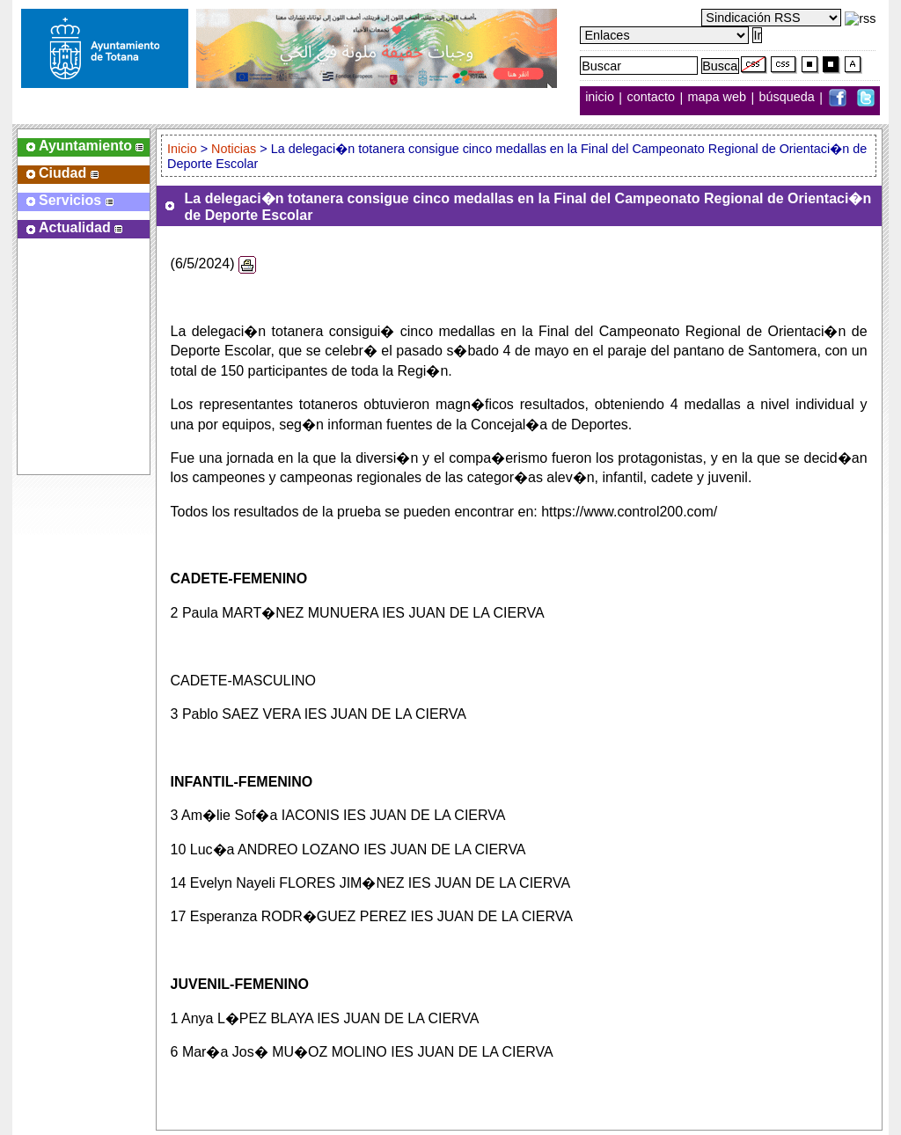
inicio (601, 98)
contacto (651, 98)
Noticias (233, 149)
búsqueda (788, 98)
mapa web (719, 98)
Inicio (184, 149)
